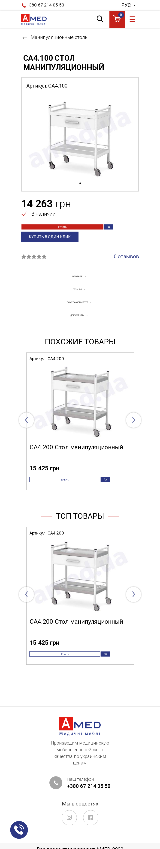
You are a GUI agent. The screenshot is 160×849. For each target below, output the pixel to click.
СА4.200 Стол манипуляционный (76, 455)
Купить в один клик (50, 245)
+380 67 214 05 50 (45, 5)
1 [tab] (80, 183)
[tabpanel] (80, 137)
